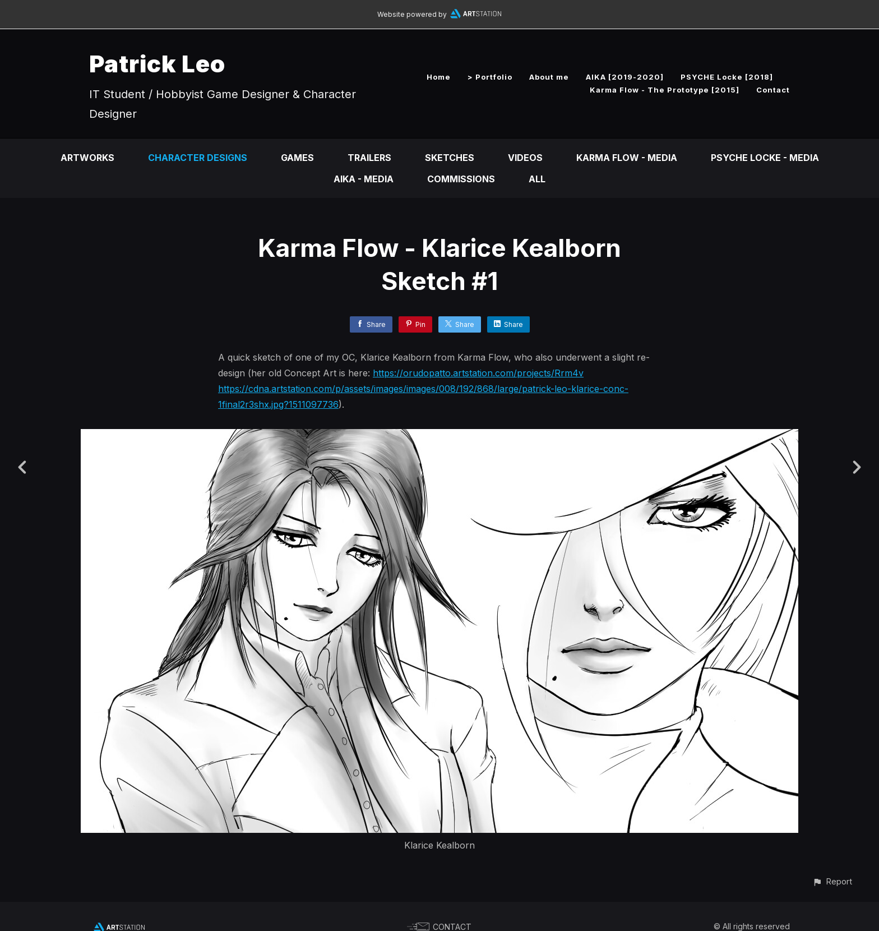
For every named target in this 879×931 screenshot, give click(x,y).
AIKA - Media (364, 179)
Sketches (449, 157)
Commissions (461, 179)
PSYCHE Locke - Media (765, 157)
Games (297, 157)
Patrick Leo (157, 63)
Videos (525, 157)
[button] (832, 881)
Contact (773, 89)
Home (439, 76)
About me (549, 76)
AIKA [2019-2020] (625, 76)
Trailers (369, 157)
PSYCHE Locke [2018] (727, 76)
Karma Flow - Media (626, 157)
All (537, 179)
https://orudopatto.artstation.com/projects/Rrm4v (478, 373)
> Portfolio (490, 76)
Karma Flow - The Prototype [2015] (664, 89)
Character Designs (197, 157)
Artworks (87, 157)
